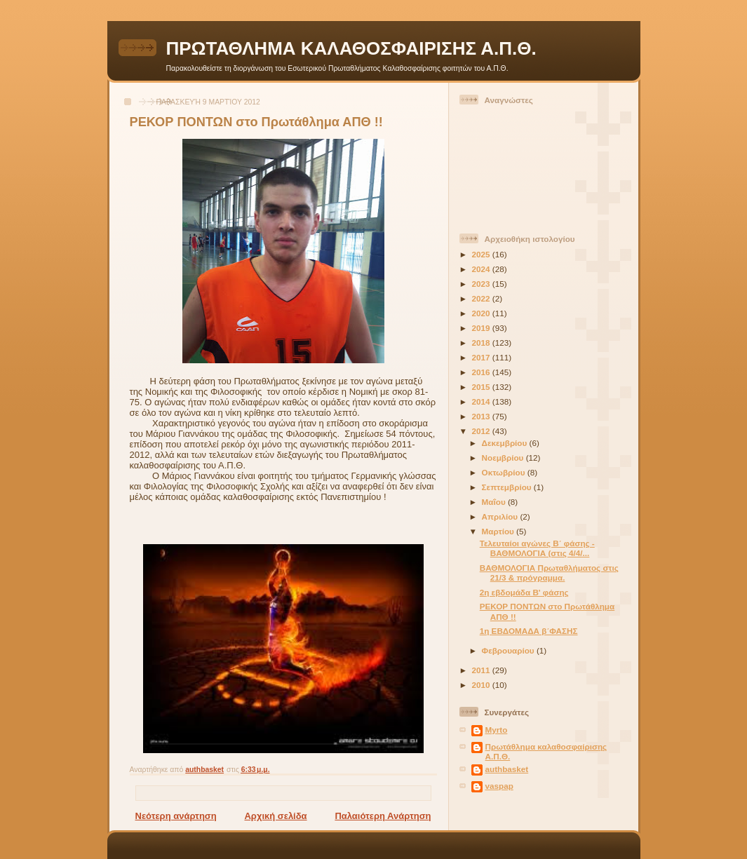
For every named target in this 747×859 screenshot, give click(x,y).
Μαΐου (495, 501)
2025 (482, 254)
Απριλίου (501, 516)
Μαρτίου (499, 531)
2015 (482, 386)
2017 (482, 357)
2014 (482, 401)
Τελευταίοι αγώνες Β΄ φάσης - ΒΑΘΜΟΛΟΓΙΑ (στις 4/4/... (537, 548)
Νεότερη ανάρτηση (176, 816)
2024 (482, 268)
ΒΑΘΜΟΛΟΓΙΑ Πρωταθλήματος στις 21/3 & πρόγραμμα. (549, 572)
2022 (482, 298)
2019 (482, 327)
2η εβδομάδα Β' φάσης (524, 592)
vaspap (499, 785)
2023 (482, 283)
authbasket (507, 768)
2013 (482, 416)
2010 (482, 684)
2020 (482, 313)
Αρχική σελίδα (275, 816)
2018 (482, 342)
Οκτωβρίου (504, 472)
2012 (482, 430)
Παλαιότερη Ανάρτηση (383, 816)
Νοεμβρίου (504, 457)
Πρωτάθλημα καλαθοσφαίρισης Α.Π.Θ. (546, 751)
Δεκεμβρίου (506, 442)
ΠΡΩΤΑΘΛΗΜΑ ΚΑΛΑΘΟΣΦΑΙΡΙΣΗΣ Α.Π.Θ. (351, 48)
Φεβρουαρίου (509, 650)
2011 (482, 670)
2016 (482, 372)
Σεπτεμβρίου (508, 487)
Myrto (496, 729)
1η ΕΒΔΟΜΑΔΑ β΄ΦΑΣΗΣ (529, 630)
